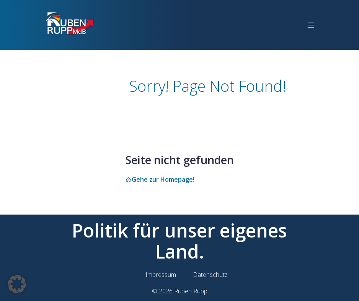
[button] (17, 284)
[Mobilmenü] (310, 24)
